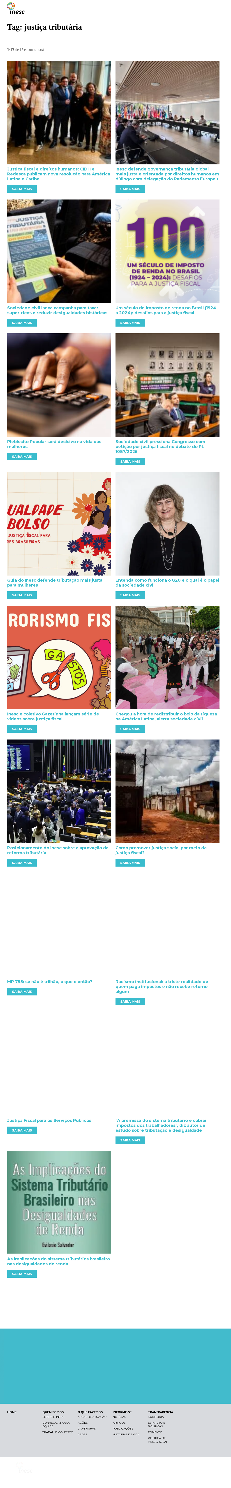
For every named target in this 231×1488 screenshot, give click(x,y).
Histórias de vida (126, 1434)
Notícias (119, 1417)
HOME (11, 1412)
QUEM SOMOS (53, 1412)
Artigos (119, 1422)
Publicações (123, 1428)
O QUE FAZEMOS (90, 1412)
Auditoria (156, 1417)
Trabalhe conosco (57, 1432)
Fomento (155, 1432)
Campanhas (87, 1428)
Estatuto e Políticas (156, 1424)
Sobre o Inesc (53, 1417)
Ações (83, 1422)
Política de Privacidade (158, 1439)
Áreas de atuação (92, 1417)
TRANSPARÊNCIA (160, 1412)
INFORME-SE (122, 1412)
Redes (82, 1434)
